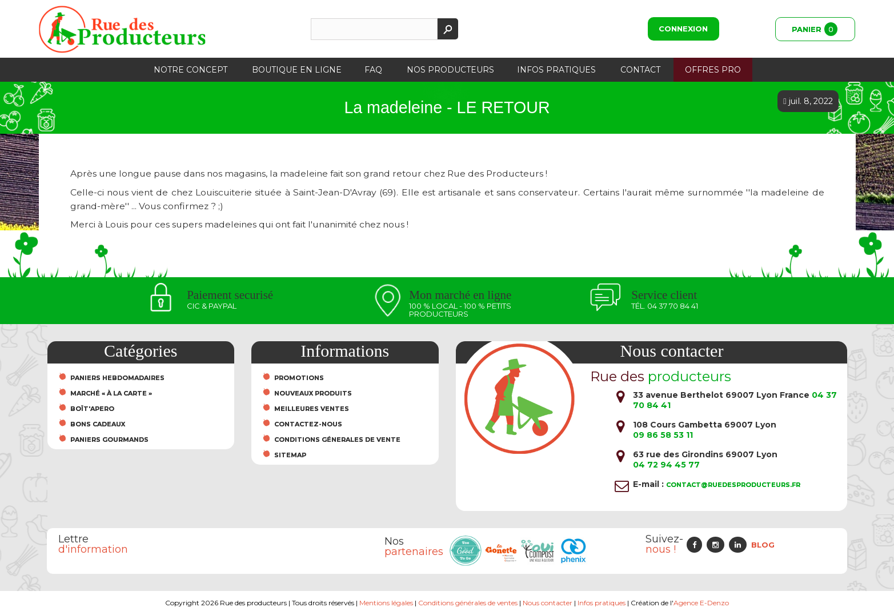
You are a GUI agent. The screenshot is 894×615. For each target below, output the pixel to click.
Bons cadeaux (97, 424)
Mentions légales (386, 602)
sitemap (290, 455)
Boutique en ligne (297, 70)
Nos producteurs (450, 70)
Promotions (299, 378)
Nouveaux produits (313, 393)
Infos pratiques (556, 70)
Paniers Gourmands (109, 440)
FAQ (373, 70)
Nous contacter (548, 602)
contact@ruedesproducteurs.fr (733, 485)
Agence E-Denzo (701, 602)
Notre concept (190, 70)
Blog (763, 544)
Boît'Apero (92, 409)
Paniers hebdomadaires (117, 378)
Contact (640, 70)
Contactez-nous (308, 424)
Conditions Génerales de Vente (337, 440)
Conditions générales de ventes (468, 602)
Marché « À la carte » (111, 393)
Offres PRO (713, 70)
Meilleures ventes (311, 409)
